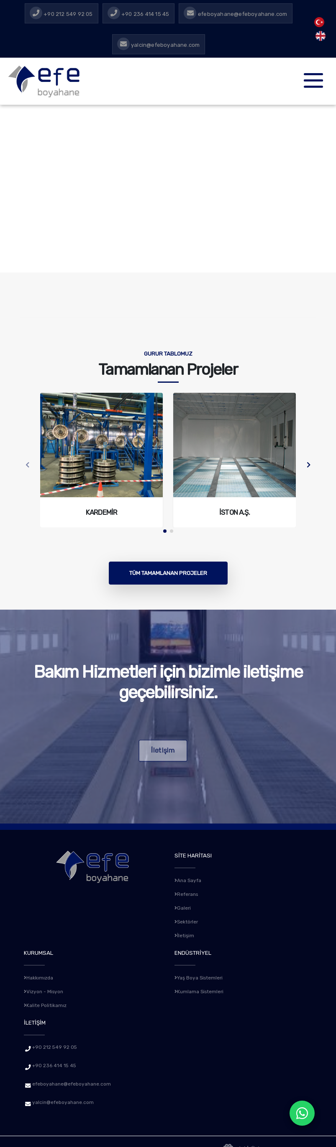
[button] (165, 531)
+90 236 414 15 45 (56, 1062)
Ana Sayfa (189, 880)
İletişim (185, 933)
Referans (188, 893)
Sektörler (188, 920)
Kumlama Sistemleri (201, 988)
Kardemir (101, 512)
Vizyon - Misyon (46, 988)
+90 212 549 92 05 (57, 1043)
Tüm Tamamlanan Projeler (168, 573)
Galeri (183, 906)
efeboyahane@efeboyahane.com (76, 1080)
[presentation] (27, 465)
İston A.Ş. (234, 512)
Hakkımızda (40, 975)
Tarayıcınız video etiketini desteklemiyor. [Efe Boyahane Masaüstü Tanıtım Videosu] (168, 189)
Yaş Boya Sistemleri (201, 975)
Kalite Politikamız (47, 1002)
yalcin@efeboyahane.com (66, 1099)
